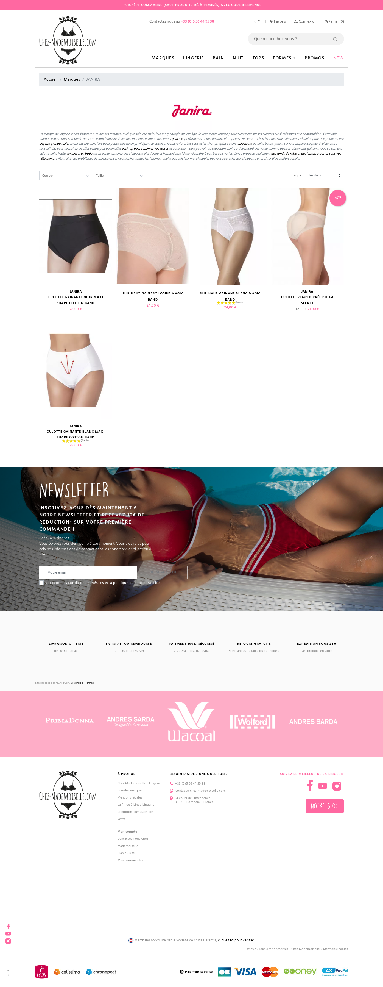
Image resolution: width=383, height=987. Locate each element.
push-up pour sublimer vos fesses (145, 148)
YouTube (8, 932)
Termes (89, 683)
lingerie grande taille (53, 143)
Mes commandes (130, 860)
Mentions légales (130, 797)
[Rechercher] (296, 39)
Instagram (8, 939)
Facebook (8, 924)
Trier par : (297, 175)
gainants (177, 139)
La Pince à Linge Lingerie (136, 804)
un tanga (73, 153)
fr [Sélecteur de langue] (253, 21)
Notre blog (325, 806)
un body (86, 153)
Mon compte (127, 831)
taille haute (244, 143)
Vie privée (77, 683)
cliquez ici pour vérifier (236, 940)
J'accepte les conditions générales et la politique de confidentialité (103, 583)
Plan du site (126, 853)
